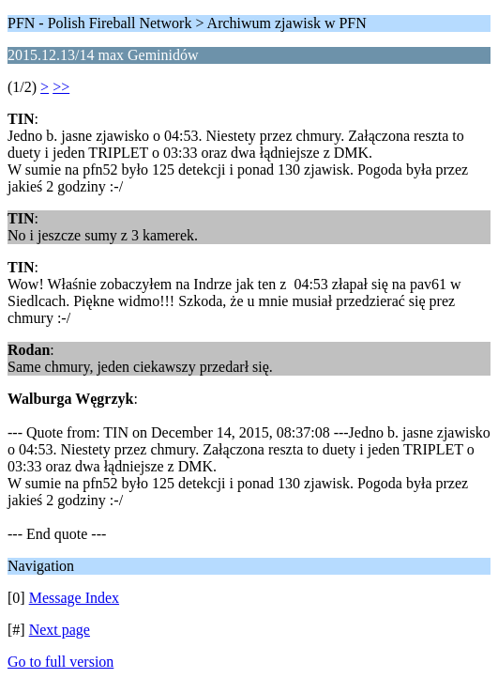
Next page (59, 630)
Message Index (74, 598)
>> (61, 87)
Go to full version (60, 662)
